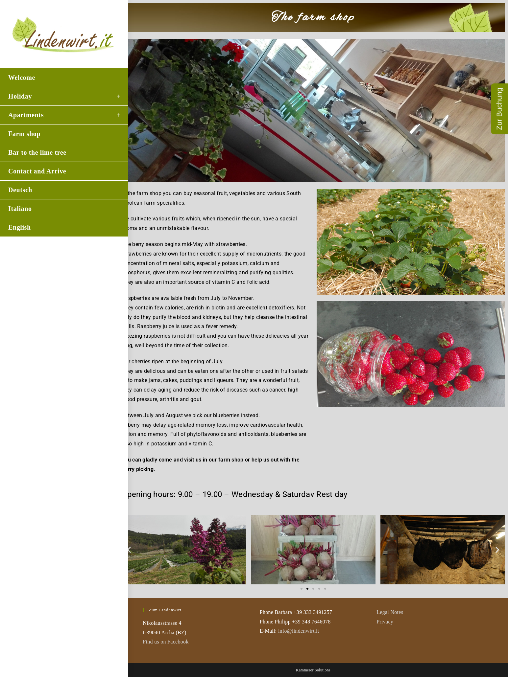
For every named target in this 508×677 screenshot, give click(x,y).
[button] (129, 550)
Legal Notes (389, 612)
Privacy (384, 621)
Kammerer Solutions (313, 670)
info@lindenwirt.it (298, 631)
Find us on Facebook (165, 641)
